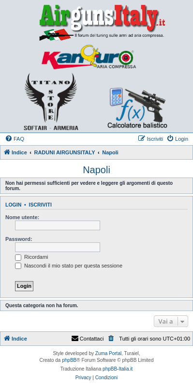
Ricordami (31, 257)
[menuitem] (14, 139)
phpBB (69, 360)
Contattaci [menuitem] (87, 339)
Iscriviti (40, 205)
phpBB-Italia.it (118, 369)
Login (13, 205)
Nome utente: (22, 217)
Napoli (96, 169)
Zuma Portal (108, 353)
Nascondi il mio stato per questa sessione (68, 265)
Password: (18, 239)
